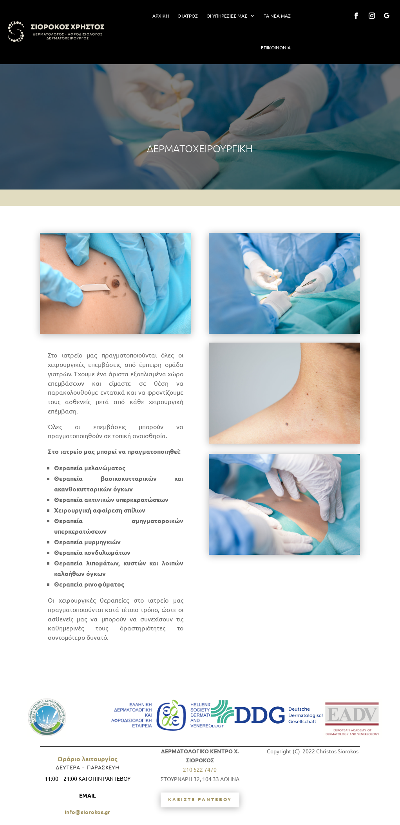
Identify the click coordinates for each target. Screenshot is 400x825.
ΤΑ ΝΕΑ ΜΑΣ (277, 16)
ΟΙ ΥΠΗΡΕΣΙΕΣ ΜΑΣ (226, 16)
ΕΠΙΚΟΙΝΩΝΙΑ (276, 47)
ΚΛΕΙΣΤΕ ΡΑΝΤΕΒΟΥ (200, 799)
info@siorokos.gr (87, 811)
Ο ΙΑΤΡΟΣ (187, 16)
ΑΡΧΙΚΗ (160, 16)
